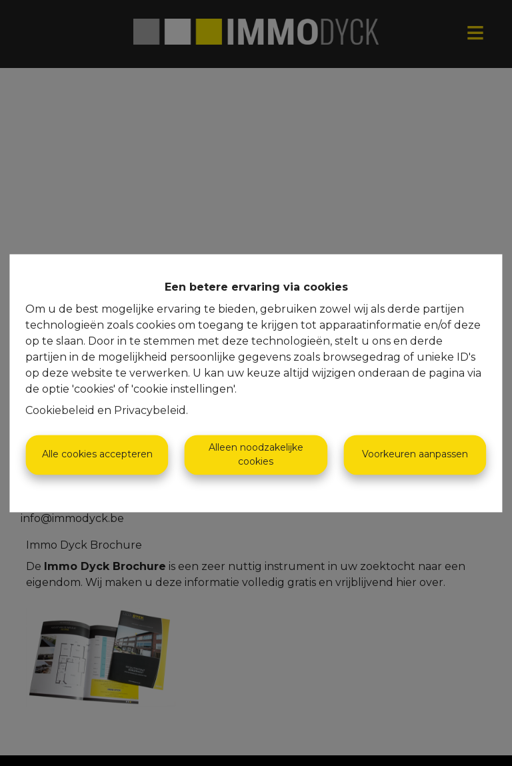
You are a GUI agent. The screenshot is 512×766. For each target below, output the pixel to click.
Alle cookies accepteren (97, 455)
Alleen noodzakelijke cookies (256, 454)
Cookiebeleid (60, 410)
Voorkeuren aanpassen (415, 455)
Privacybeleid (150, 410)
